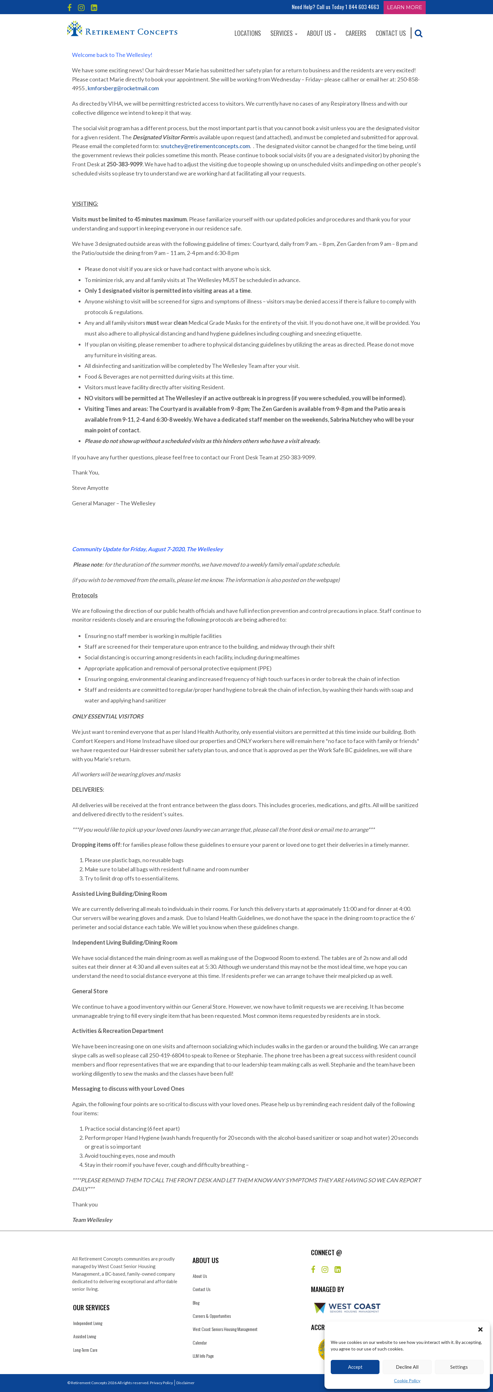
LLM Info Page (203, 1355)
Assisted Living (84, 1336)
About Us (321, 33)
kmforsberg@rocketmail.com (123, 88)
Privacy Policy (161, 1382)
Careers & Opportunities (212, 1315)
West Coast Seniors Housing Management (225, 1329)
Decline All (407, 1367)
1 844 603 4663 (362, 7)
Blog (196, 1302)
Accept (355, 1367)
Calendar (200, 1342)
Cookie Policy (407, 1380)
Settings (459, 1367)
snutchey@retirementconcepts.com (205, 145)
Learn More (404, 7)
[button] (480, 1329)
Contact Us (391, 33)
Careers (356, 33)
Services (283, 33)
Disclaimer (185, 1382)
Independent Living (87, 1323)
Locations (248, 33)
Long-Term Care (85, 1349)
